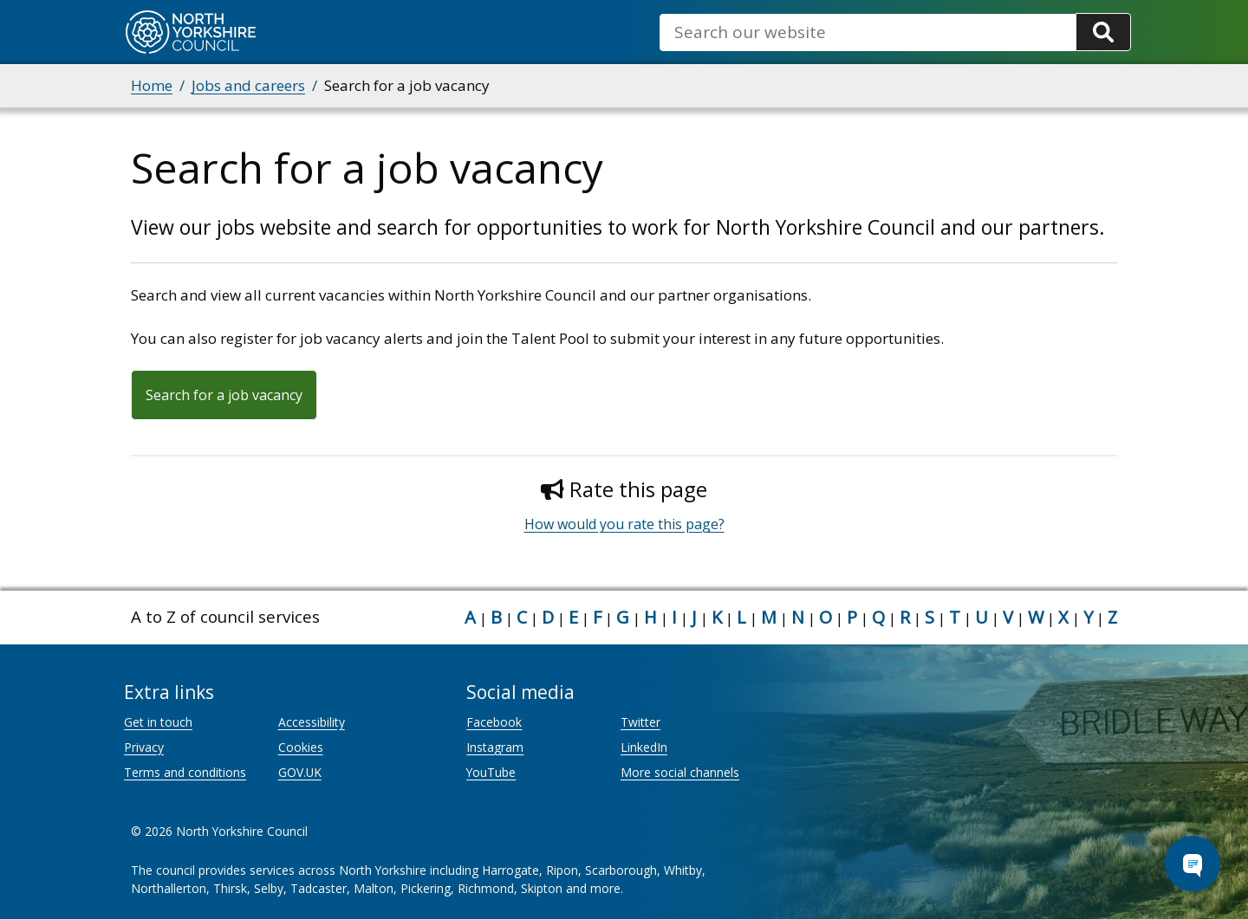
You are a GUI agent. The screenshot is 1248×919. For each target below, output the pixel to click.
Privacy (144, 747)
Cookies (300, 747)
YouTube (491, 772)
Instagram (494, 747)
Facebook (494, 722)
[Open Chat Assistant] (1192, 863)
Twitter (640, 722)
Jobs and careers (248, 85)
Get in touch (158, 722)
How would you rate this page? (624, 524)
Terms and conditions (185, 772)
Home (151, 85)
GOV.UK (300, 772)
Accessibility (311, 722)
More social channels (680, 772)
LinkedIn (644, 747)
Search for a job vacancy (224, 394)
